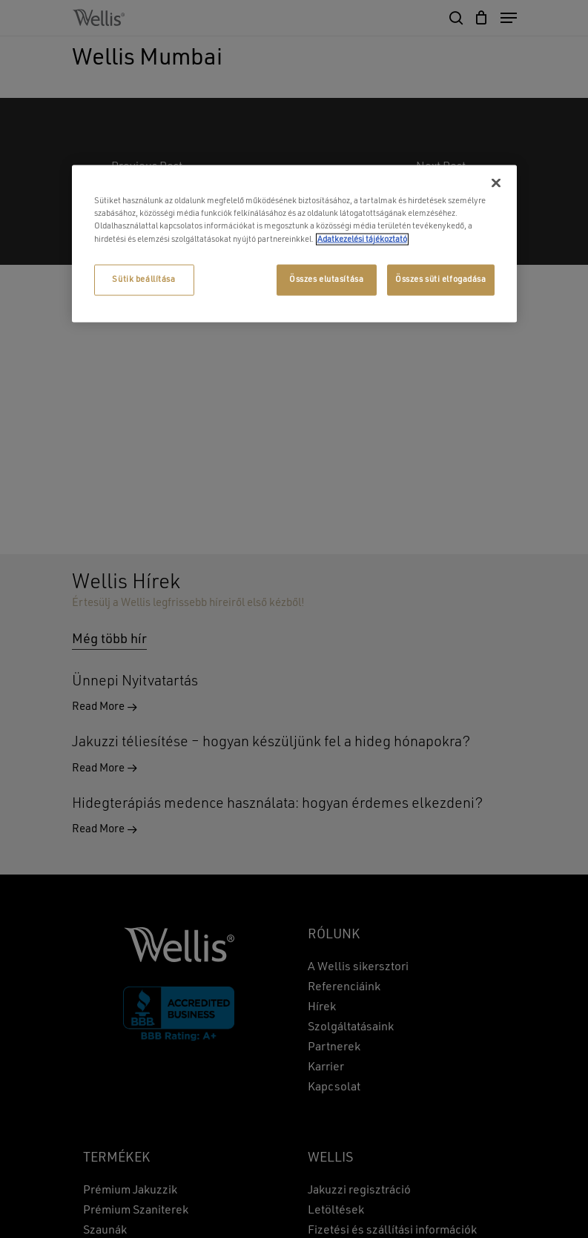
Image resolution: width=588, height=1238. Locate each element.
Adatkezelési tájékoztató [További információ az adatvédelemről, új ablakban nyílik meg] (362, 238)
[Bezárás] (496, 183)
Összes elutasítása (326, 278)
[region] (294, 243)
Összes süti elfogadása (440, 278)
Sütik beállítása (143, 278)
